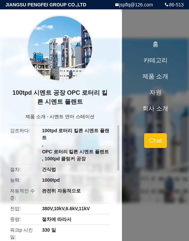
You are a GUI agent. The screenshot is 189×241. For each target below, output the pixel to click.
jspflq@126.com (136, 4)
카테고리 (155, 60)
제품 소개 (35, 116)
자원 (155, 92)
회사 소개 (155, 108)
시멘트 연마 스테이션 (72, 116)
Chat (155, 140)
